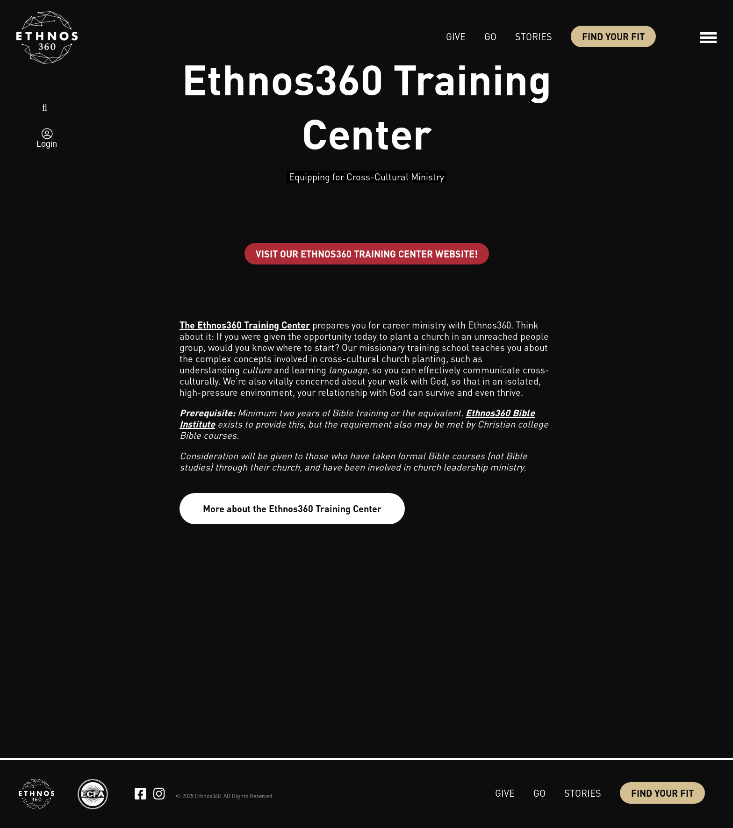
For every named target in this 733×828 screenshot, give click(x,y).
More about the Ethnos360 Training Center (292, 508)
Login (46, 144)
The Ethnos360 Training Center (245, 325)
